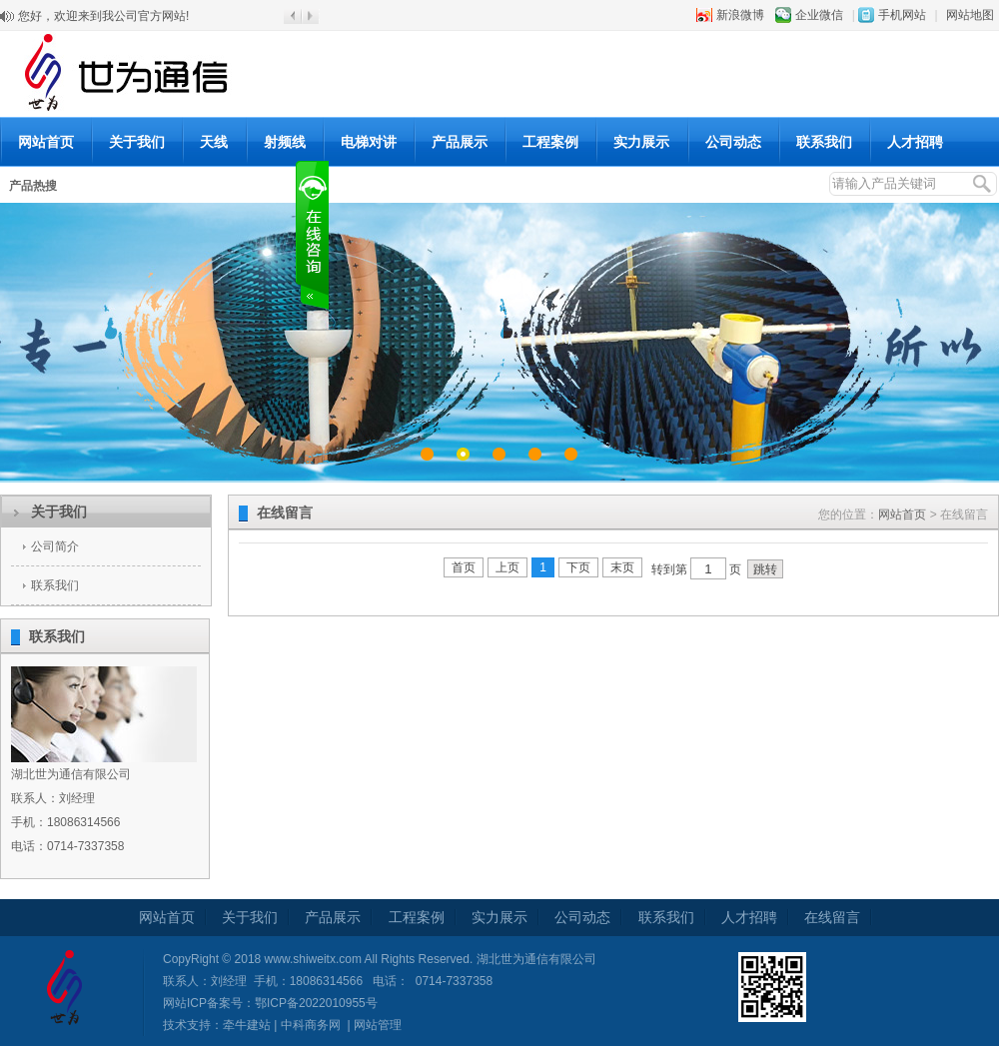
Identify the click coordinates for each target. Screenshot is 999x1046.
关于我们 (137, 142)
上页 (507, 567)
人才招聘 (915, 142)
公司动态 (733, 142)
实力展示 (641, 142)
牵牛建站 (247, 1025)
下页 (578, 567)
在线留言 (832, 917)
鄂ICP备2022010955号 (316, 1003)
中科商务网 (311, 1025)
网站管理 (378, 1025)
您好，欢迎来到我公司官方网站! (103, 16)
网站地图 (970, 15)
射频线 (285, 142)
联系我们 (824, 142)
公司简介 (55, 546)
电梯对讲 (369, 142)
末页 (622, 567)
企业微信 (819, 15)
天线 (214, 142)
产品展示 (460, 142)
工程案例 (550, 142)
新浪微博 (740, 15)
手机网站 (902, 15)
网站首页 (46, 142)
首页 (464, 567)
